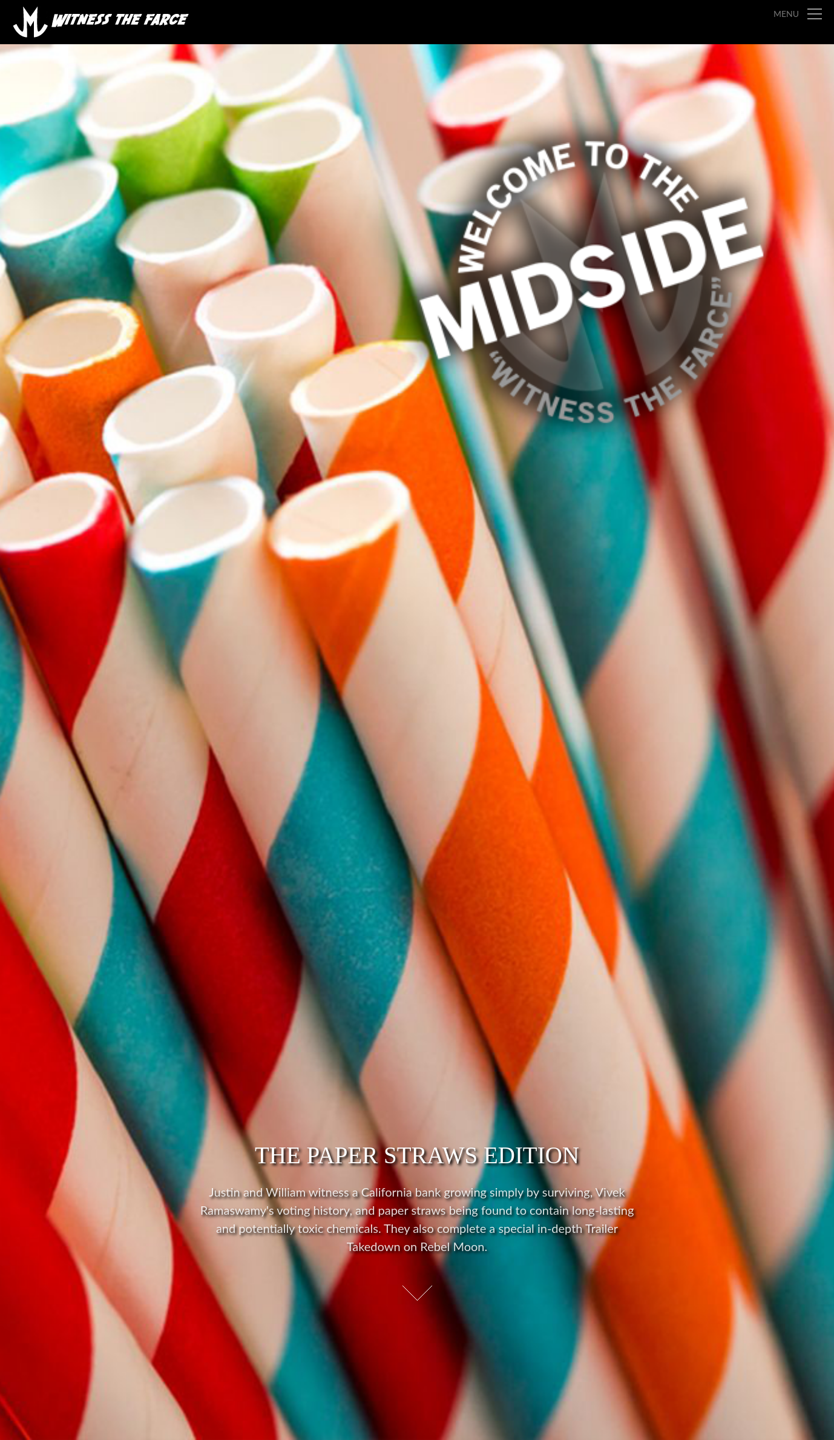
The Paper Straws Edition (417, 1155)
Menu (786, 13)
